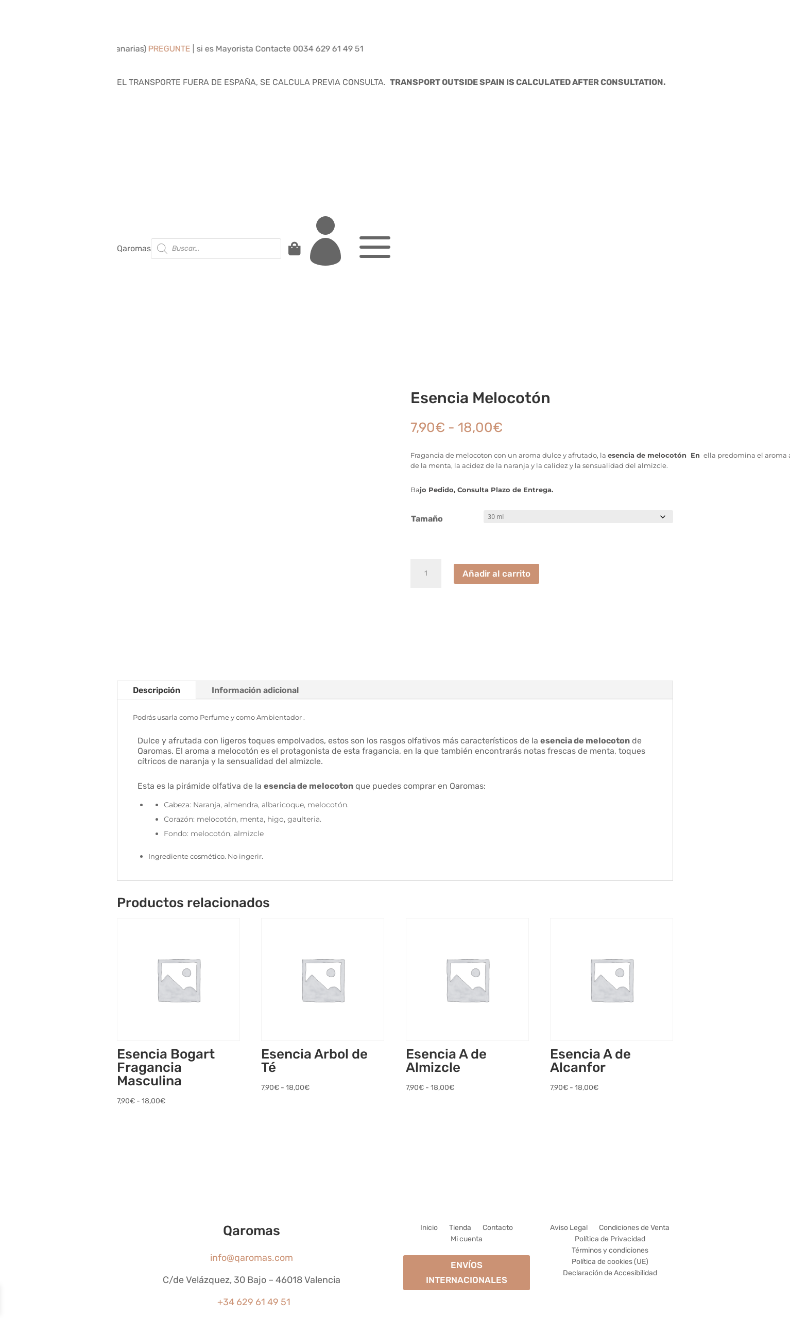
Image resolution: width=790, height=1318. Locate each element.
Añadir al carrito (496, 573)
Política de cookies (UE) (610, 1262)
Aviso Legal (569, 1228)
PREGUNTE (180, 49)
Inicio (429, 1228)
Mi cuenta (467, 1239)
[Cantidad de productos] (425, 573)
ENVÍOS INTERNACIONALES (466, 1272)
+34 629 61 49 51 (253, 1302)
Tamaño (427, 519)
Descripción (156, 690)
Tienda (460, 1228)
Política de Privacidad (610, 1239)
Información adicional (255, 690)
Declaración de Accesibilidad (610, 1273)
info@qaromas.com (251, 1257)
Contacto (498, 1228)
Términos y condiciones (610, 1251)
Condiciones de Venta (634, 1228)
